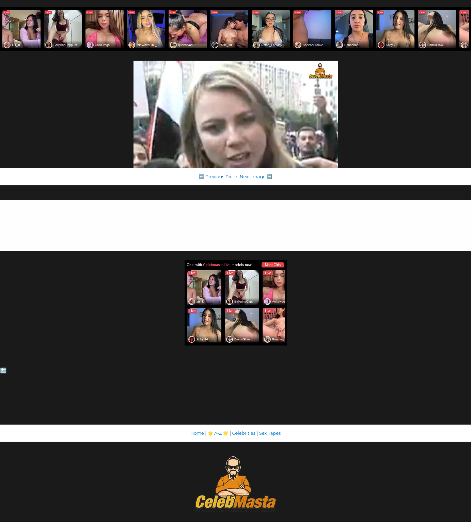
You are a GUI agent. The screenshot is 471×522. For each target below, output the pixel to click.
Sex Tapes (270, 433)
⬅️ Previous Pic (216, 176)
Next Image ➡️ (256, 176)
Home (197, 433)
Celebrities (243, 433)
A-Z (218, 433)
